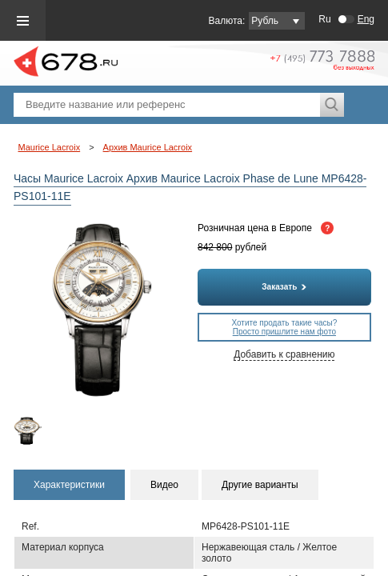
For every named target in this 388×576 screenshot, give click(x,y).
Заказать (284, 286)
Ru (324, 19)
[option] (34, 431)
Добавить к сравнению (284, 354)
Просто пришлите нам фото (284, 331)
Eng (366, 19)
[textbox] (167, 105)
